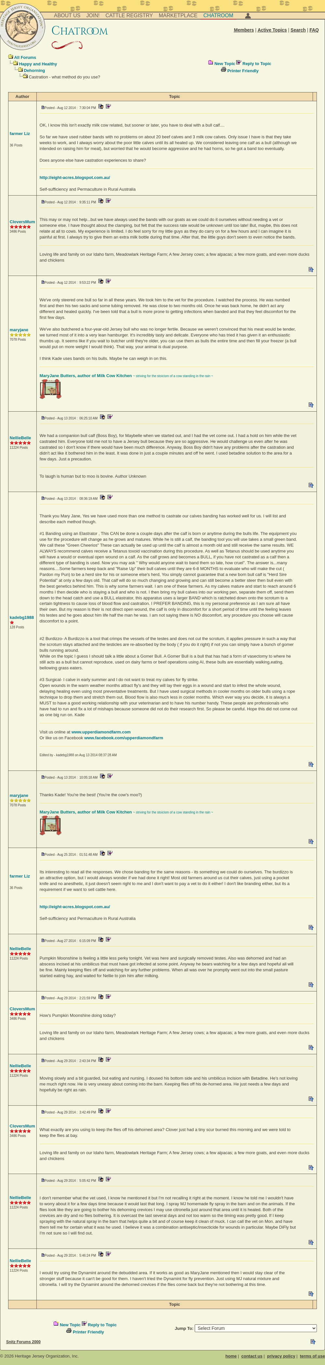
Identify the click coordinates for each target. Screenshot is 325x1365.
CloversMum (22, 221)
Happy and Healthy (38, 63)
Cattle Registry (129, 15)
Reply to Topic (256, 63)
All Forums (25, 57)
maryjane (19, 329)
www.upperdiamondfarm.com (101, 732)
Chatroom (218, 15)
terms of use (312, 1356)
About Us (67, 15)
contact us (251, 1356)
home (231, 1356)
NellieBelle (20, 437)
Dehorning (34, 70)
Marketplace (178, 15)
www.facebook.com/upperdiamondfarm (123, 737)
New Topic (224, 63)
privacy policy (281, 1356)
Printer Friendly (243, 70)
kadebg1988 (22, 617)
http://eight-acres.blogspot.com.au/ (75, 177)
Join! (93, 15)
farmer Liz (20, 133)
